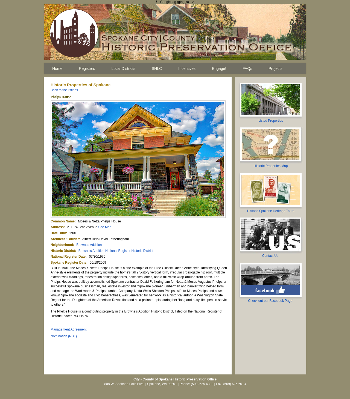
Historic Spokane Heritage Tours (270, 211)
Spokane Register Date (68, 262)
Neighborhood (62, 245)
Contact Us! (270, 256)
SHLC (157, 68)
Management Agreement (68, 329)
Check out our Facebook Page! (270, 301)
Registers (87, 68)
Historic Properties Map (271, 166)
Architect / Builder (65, 239)
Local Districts (123, 68)
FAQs (247, 68)
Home (57, 68)
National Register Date (68, 256)
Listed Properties (270, 121)
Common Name (63, 221)
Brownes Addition (89, 245)
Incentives (187, 68)
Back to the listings (64, 90)
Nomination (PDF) (64, 336)
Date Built (58, 233)
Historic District (63, 251)
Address (57, 227)
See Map (104, 227)
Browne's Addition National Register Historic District (115, 251)
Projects (275, 68)
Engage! (219, 68)
